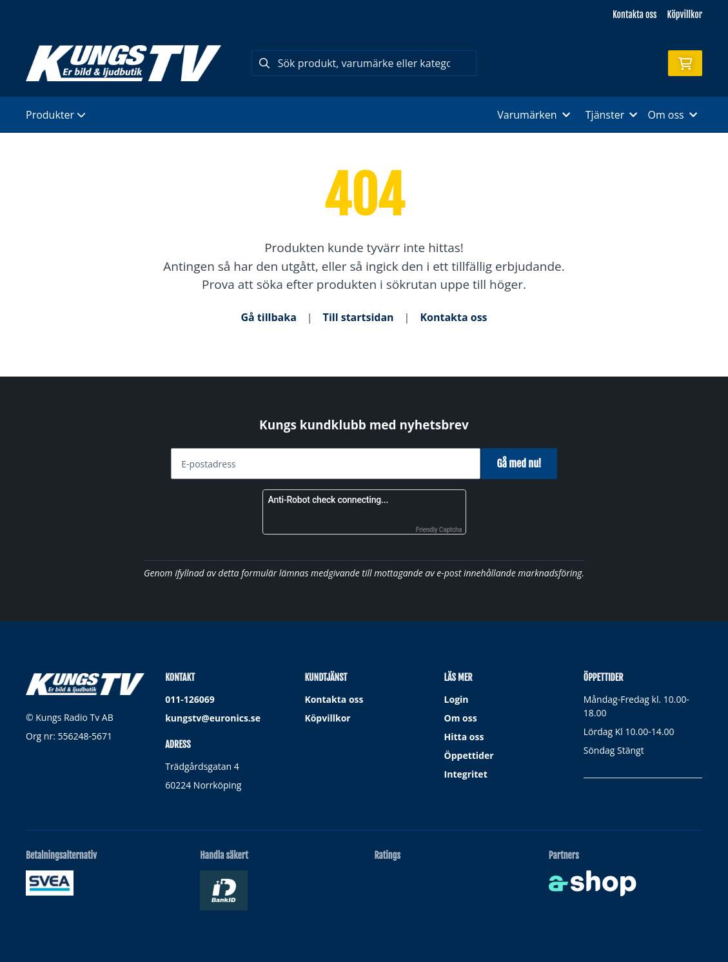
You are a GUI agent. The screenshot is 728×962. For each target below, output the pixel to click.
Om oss (460, 718)
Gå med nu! (524, 463)
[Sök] (364, 63)
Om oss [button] (672, 115)
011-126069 (190, 699)
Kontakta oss (634, 14)
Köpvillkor (684, 14)
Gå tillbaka (268, 317)
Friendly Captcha (439, 529)
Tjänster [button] (611, 115)
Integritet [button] (465, 774)
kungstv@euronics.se (213, 718)
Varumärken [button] (533, 115)
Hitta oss (464, 737)
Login (456, 699)
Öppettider (469, 755)
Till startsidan (358, 317)
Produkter (56, 115)
